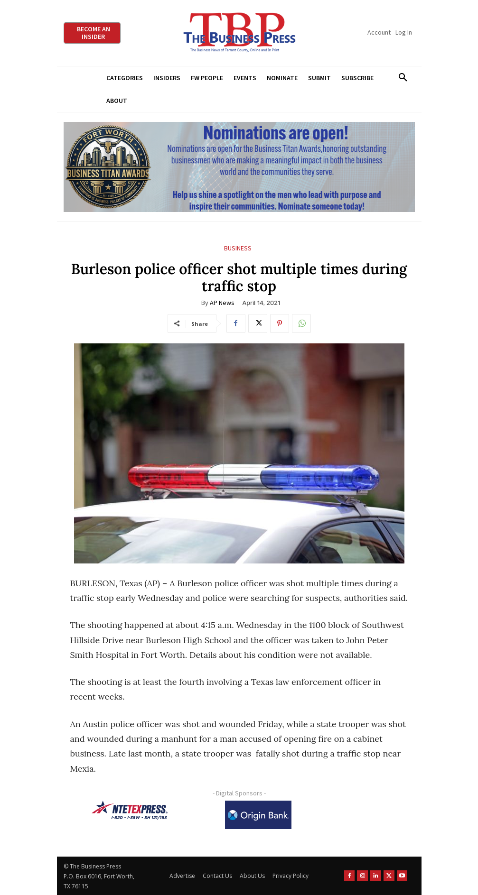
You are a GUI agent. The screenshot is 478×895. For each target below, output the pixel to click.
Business (237, 248)
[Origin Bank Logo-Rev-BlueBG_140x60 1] (258, 815)
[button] (403, 77)
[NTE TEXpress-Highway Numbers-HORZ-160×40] (129, 810)
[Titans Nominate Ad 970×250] (239, 167)
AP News (222, 302)
